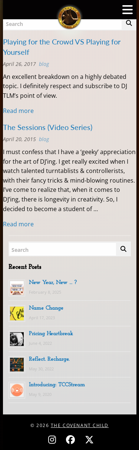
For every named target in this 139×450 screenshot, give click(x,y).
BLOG (44, 63)
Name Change (46, 308)
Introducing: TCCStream (57, 385)
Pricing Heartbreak (51, 334)
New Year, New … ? (53, 283)
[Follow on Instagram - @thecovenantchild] (53, 439)
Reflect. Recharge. (49, 359)
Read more (18, 111)
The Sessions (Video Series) (47, 127)
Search (20, 249)
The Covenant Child (80, 425)
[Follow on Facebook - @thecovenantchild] (71, 439)
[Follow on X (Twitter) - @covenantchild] (88, 439)
